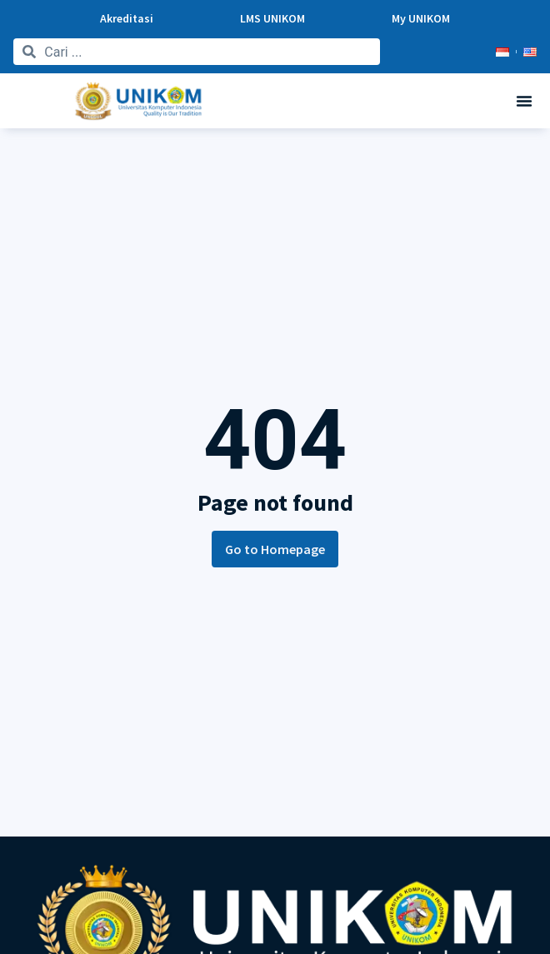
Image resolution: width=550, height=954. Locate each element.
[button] (524, 100)
